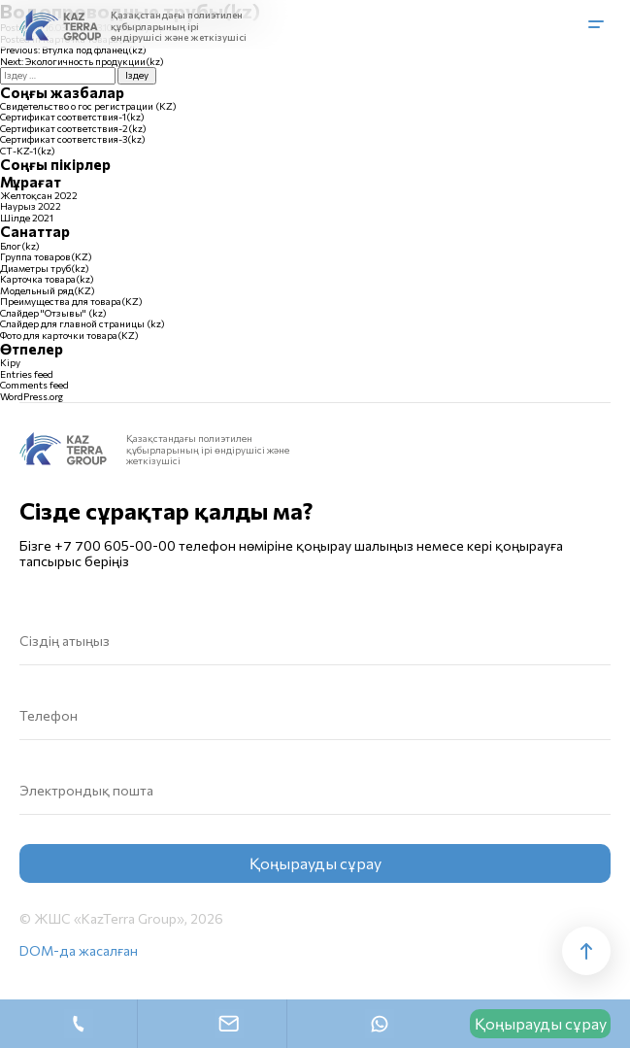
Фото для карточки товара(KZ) (69, 335)
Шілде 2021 (26, 217)
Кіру (10, 362)
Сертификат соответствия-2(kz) (73, 128)
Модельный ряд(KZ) (47, 290)
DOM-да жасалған (78, 951)
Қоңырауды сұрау (541, 1023)
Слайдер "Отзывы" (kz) (53, 313)
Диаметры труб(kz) (44, 268)
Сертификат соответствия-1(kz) (72, 116)
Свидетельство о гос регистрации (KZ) (88, 106)
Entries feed (26, 374)
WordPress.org (31, 396)
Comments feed (34, 384)
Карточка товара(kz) (47, 279)
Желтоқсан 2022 (39, 195)
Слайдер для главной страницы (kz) (82, 323)
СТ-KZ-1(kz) (27, 150)
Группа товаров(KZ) (46, 256)
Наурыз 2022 (30, 206)
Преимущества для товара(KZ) (71, 301)
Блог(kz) (20, 246)
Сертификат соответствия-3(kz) (73, 139)
